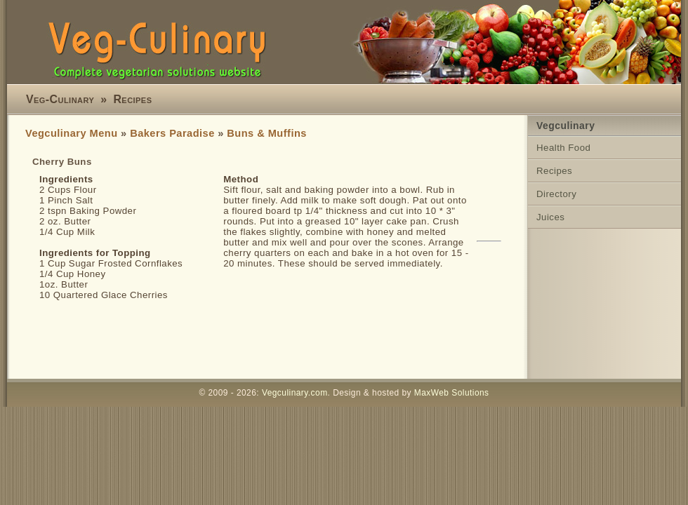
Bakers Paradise (172, 133)
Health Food (563, 147)
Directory (556, 194)
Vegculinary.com (295, 393)
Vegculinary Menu (71, 133)
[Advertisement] (280, 338)
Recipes (132, 99)
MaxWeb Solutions (451, 393)
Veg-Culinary (60, 99)
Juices (550, 217)
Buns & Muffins (267, 133)
